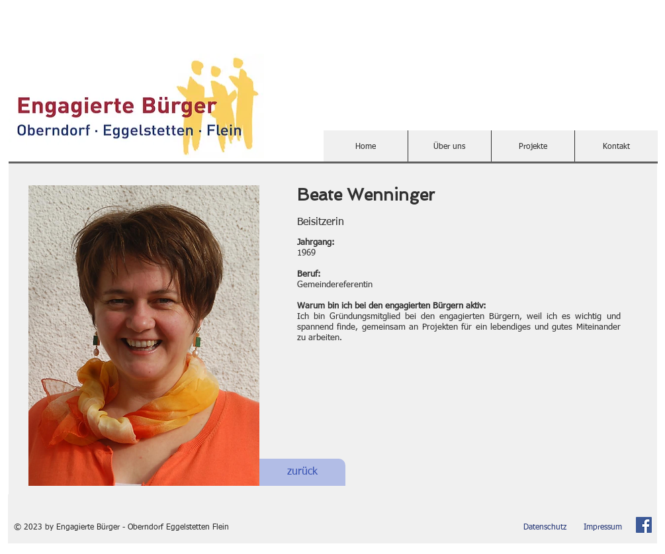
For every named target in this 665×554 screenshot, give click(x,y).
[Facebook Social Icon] (644, 525)
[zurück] (302, 472)
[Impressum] (603, 528)
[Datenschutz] (544, 528)
